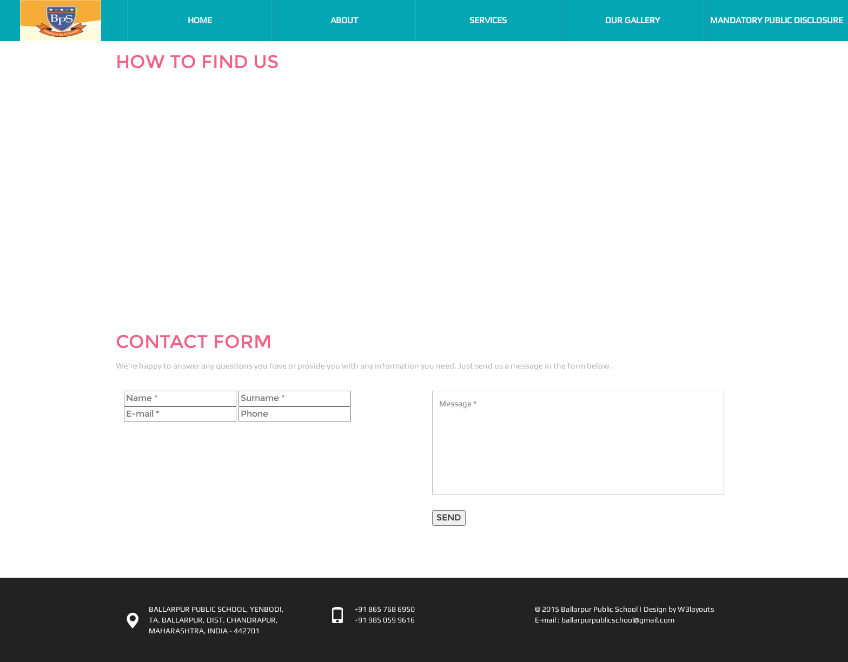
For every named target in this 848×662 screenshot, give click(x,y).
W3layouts (696, 609)
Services (488, 20)
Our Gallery (632, 20)
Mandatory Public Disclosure (776, 20)
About (344, 20)
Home (221, 20)
